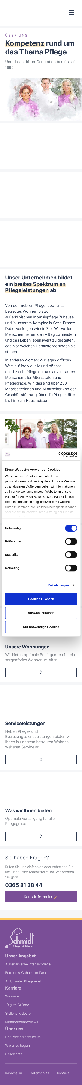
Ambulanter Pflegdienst (23, 981)
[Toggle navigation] (71, 13)
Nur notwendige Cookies (41, 627)
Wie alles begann (18, 1045)
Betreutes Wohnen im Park (25, 973)
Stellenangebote (17, 1013)
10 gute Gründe (17, 1005)
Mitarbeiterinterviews (21, 1022)
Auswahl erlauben (41, 613)
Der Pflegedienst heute (23, 1037)
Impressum (13, 1073)
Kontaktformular (38, 897)
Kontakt (63, 1073)
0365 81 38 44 (23, 885)
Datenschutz (39, 1073)
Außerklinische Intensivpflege (28, 964)
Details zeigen (58, 585)
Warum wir (13, 996)
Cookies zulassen (41, 599)
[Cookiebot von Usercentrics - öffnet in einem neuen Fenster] (58, 454)
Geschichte (13, 1054)
